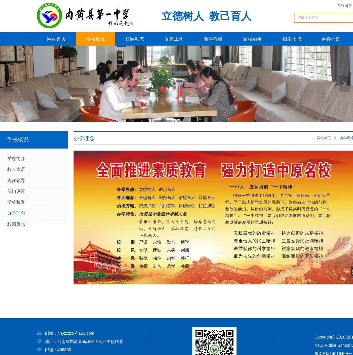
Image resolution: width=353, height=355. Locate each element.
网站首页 (324, 138)
